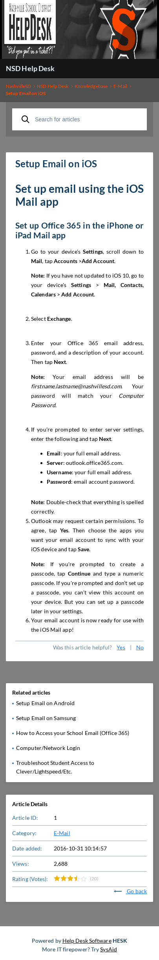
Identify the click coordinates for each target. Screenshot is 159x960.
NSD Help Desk (30, 68)
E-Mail (62, 833)
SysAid (108, 949)
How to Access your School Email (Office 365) (72, 733)
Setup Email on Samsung (46, 718)
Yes (121, 647)
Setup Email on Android (45, 703)
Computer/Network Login (48, 747)
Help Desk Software (86, 940)
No (140, 647)
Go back (130, 891)
